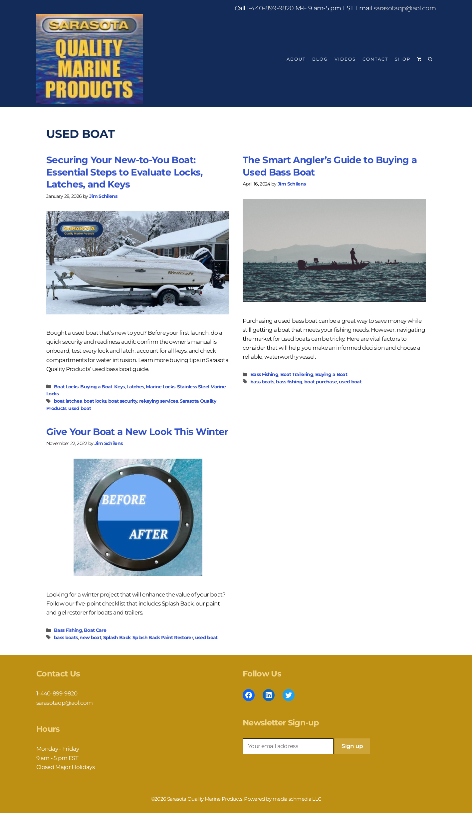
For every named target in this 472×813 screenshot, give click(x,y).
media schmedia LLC (297, 799)
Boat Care (95, 630)
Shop (402, 59)
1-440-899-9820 (270, 8)
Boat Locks (66, 387)
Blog (320, 59)
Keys (119, 387)
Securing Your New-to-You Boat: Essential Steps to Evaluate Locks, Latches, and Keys (124, 172)
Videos (345, 59)
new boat (90, 637)
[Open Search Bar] (430, 59)
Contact (375, 59)
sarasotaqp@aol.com (404, 8)
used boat (79, 408)
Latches (135, 387)
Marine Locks (160, 387)
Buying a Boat (96, 387)
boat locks (95, 401)
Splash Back (117, 637)
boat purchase (320, 382)
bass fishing (289, 382)
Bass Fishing (264, 374)
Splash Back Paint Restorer (162, 637)
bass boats (262, 382)
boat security (122, 401)
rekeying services (158, 401)
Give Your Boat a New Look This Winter (137, 431)
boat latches (68, 401)
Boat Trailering (296, 374)
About (296, 59)
